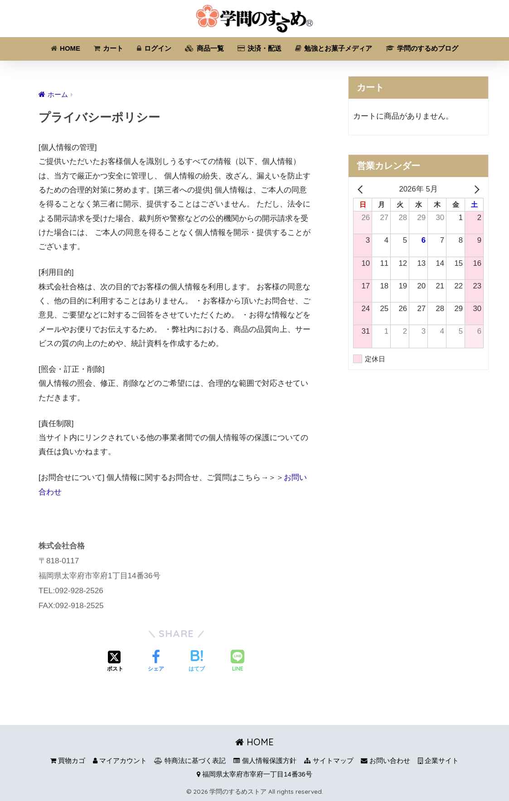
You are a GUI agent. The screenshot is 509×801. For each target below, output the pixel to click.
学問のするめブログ (422, 48)
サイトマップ (329, 760)
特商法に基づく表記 (190, 760)
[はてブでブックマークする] (197, 662)
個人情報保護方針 (264, 760)
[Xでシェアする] (115, 662)
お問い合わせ (385, 760)
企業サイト (438, 760)
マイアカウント (120, 760)
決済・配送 (259, 48)
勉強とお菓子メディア (333, 48)
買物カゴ (67, 760)
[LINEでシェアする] (237, 661)
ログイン (154, 48)
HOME (65, 48)
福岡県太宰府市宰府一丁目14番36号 (254, 774)
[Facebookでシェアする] (156, 662)
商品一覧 (204, 48)
